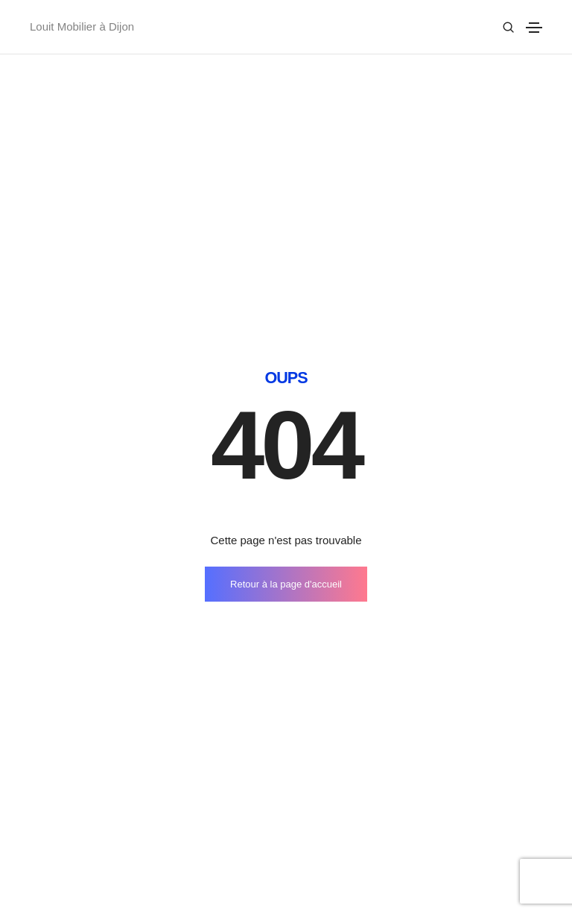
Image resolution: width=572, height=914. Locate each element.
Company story (334, 837)
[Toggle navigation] (534, 27)
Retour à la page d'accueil (286, 395)
